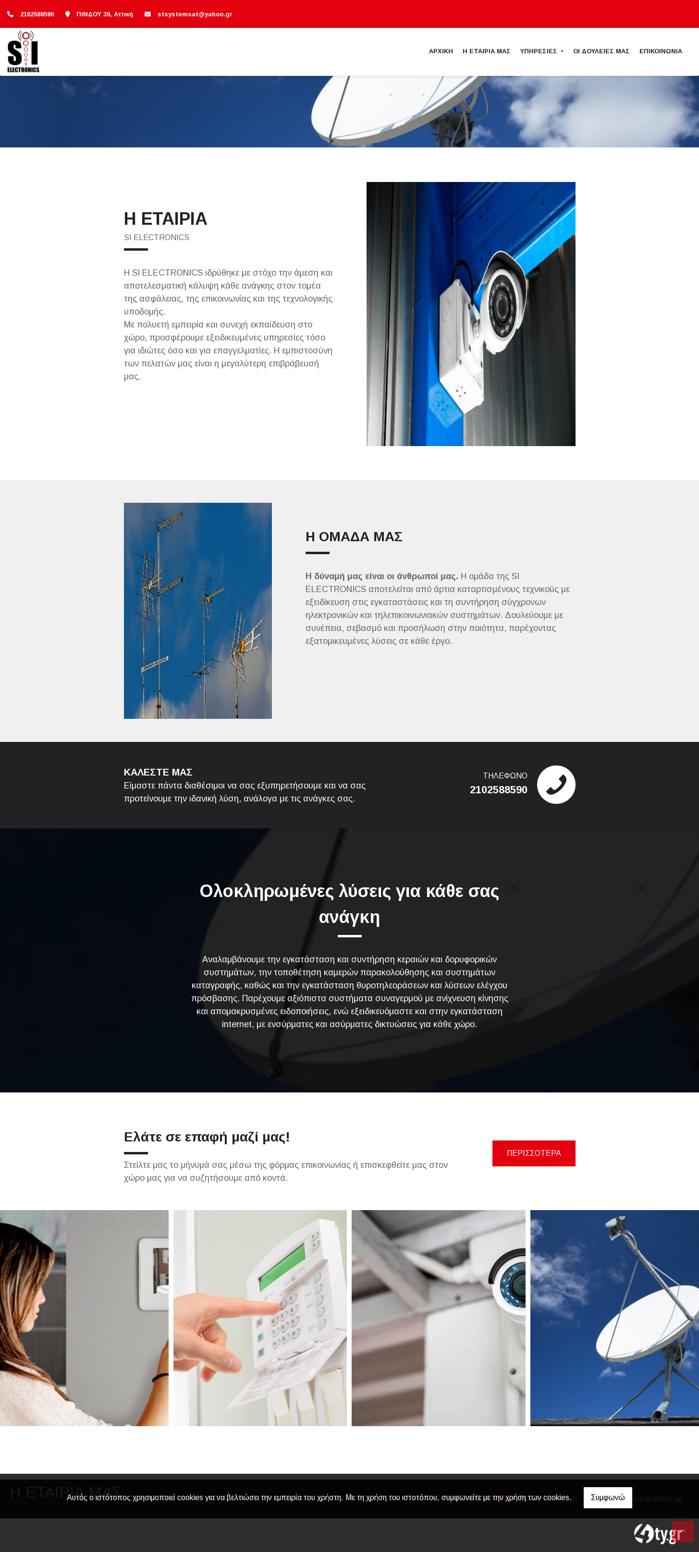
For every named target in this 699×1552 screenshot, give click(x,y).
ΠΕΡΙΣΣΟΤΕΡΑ (534, 1153)
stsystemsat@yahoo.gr (195, 14)
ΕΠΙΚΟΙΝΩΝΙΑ (660, 51)
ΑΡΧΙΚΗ (441, 51)
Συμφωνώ (608, 1497)
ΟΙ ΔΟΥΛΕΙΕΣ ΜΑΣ (601, 51)
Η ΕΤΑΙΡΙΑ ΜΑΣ (487, 51)
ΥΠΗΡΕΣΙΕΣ (539, 51)
